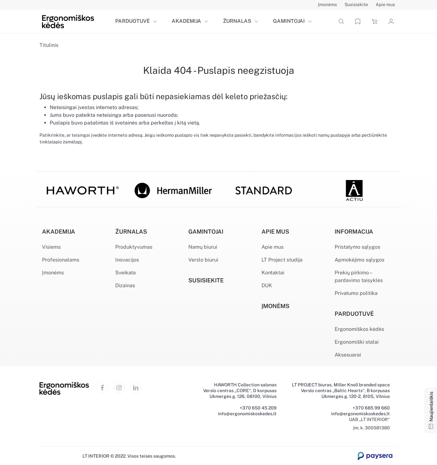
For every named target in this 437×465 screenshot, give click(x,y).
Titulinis (48, 45)
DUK (266, 285)
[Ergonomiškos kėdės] (68, 21)
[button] (156, 21)
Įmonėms (53, 273)
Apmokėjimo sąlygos (359, 260)
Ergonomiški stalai (357, 342)
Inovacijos (127, 260)
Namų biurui (202, 247)
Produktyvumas (133, 247)
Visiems (51, 247)
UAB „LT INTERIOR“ (369, 419)
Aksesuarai (348, 355)
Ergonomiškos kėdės (359, 329)
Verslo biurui (203, 260)
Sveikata (125, 273)
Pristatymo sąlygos (357, 247)
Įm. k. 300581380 (371, 427)
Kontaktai (272, 273)
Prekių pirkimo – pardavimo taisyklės (359, 276)
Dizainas (125, 285)
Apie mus (272, 247)
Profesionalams (60, 260)
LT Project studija (282, 260)
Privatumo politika (356, 293)
